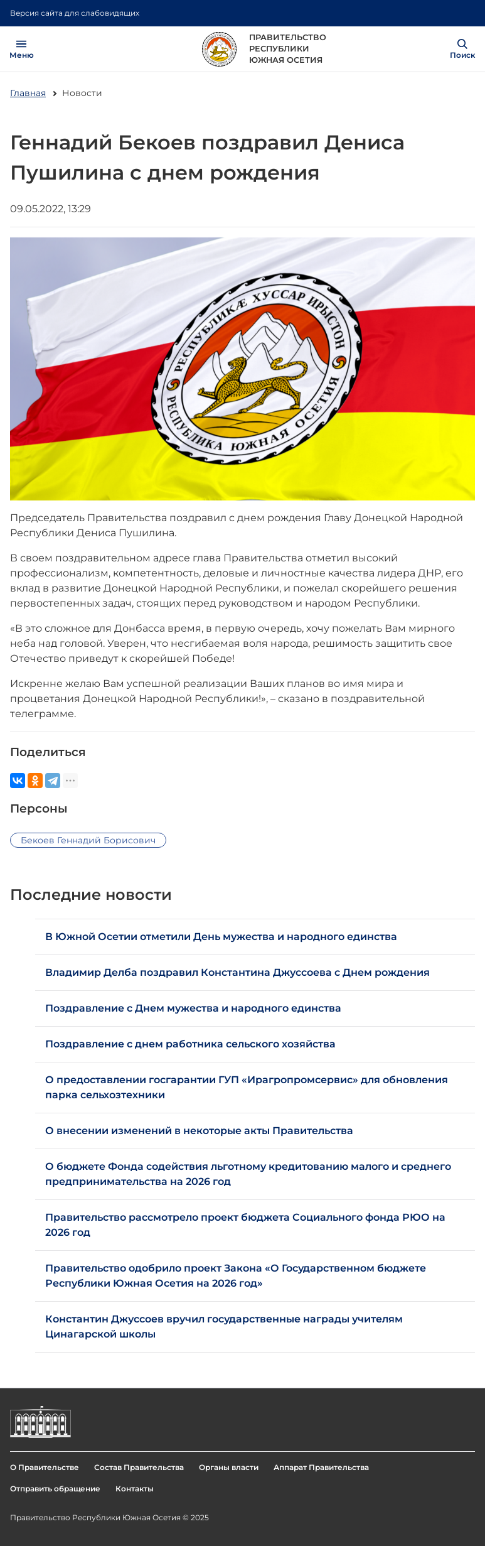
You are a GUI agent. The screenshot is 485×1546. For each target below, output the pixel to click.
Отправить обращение (55, 1488)
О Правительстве (44, 1467)
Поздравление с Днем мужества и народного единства (193, 1008)
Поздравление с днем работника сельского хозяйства (190, 1044)
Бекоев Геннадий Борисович (88, 840)
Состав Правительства (139, 1467)
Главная (28, 93)
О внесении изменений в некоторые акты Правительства (199, 1131)
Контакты (134, 1488)
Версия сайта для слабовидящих (74, 13)
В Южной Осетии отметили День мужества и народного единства (221, 937)
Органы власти (228, 1467)
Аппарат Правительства (321, 1467)
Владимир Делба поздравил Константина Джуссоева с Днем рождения (237, 972)
